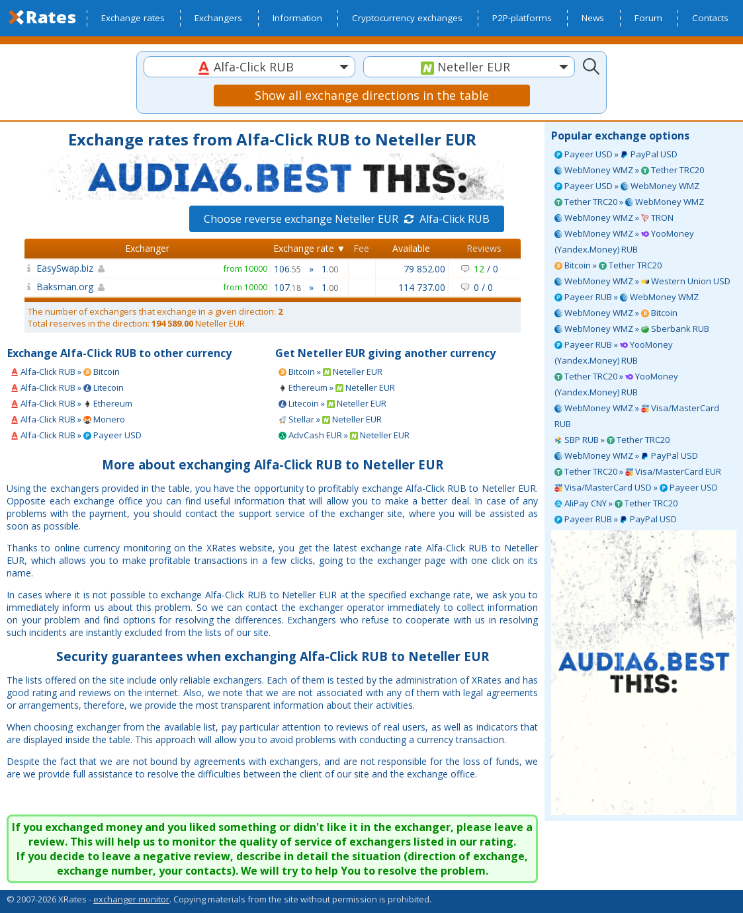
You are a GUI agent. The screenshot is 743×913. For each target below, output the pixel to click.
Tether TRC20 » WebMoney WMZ (629, 202)
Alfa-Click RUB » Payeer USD (76, 435)
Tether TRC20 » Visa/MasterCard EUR (637, 471)
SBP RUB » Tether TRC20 (612, 440)
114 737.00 (421, 287)
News (593, 18)
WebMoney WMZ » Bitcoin (615, 313)
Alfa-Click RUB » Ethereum (71, 403)
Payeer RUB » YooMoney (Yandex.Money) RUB (613, 352)
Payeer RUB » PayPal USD (615, 519)
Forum (648, 18)
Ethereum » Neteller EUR (337, 387)
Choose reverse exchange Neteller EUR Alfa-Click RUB (347, 219)
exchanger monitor (131, 899)
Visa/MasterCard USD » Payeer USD (636, 487)
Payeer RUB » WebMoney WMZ (626, 297)
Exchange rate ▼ (309, 248)
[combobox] (249, 66)
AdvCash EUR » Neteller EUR (344, 435)
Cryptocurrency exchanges (407, 18)
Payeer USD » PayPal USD (615, 154)
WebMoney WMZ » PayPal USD (626, 455)
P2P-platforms (522, 18)
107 (287, 287)
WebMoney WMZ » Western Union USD (642, 281)
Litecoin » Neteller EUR (332, 403)
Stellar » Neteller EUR (330, 419)
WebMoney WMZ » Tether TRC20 (629, 170)
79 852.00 (424, 268)
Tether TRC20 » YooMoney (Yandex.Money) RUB (616, 384)
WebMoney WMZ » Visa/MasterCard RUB (636, 416)
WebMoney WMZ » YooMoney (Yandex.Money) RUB (624, 241)
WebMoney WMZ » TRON (614, 217)
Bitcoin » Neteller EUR (330, 371)
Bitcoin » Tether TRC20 (608, 265)
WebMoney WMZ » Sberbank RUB (631, 329)
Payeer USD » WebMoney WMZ (626, 186)
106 (287, 268)
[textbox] (249, 67)
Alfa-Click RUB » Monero (68, 419)
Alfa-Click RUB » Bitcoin (65, 371)
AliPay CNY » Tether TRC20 (615, 503)
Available (411, 248)
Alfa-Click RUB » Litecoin (67, 387)
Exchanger (147, 248)
